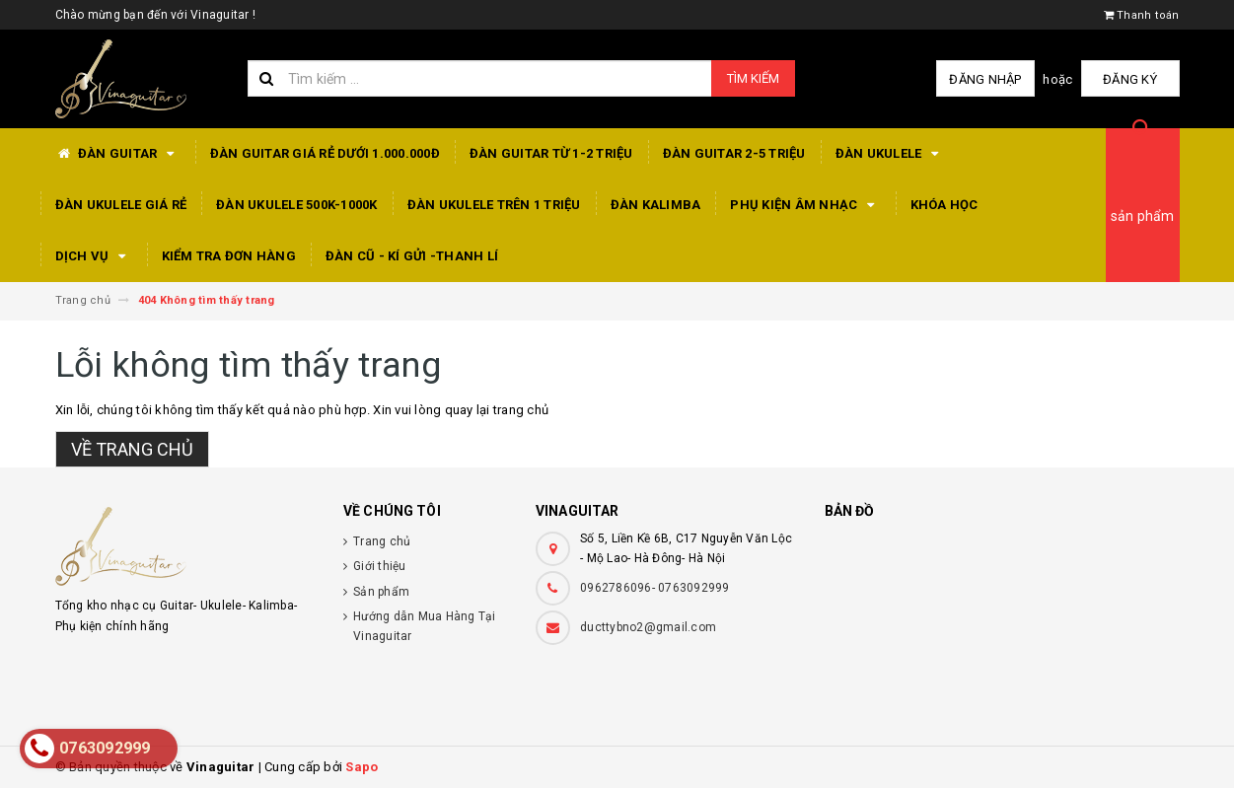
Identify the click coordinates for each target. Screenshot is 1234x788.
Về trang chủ (132, 449)
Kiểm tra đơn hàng (229, 256)
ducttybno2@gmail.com (648, 627)
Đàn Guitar (118, 154)
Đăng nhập (985, 79)
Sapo (361, 766)
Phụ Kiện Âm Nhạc (805, 205)
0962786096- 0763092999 (655, 588)
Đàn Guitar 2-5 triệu (734, 153)
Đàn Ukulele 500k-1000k (297, 204)
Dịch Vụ (93, 256)
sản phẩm (1143, 216)
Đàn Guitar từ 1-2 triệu (551, 153)
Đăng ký (1130, 79)
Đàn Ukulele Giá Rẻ (121, 204)
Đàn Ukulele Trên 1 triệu (494, 204)
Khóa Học (944, 204)
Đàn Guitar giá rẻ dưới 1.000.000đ (325, 153)
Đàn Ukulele (890, 154)
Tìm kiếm (753, 78)
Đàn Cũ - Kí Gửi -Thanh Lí (412, 256)
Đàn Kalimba (656, 204)
